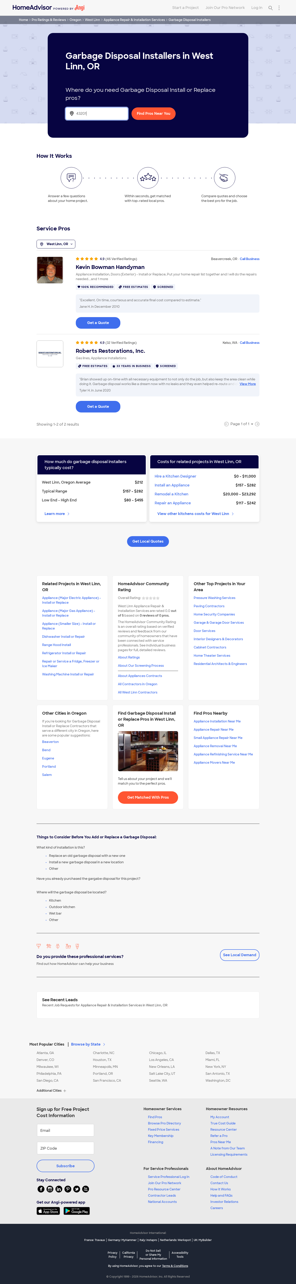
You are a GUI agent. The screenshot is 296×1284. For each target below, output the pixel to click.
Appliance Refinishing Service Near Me (223, 754)
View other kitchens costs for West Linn (195, 513)
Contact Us (219, 1183)
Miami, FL (213, 1060)
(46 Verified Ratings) (121, 259)
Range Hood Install (56, 645)
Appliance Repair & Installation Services (134, 20)
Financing (155, 1142)
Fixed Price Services (163, 1130)
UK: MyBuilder (203, 1240)
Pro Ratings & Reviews (49, 20)
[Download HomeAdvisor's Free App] (50, 1211)
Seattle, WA (158, 1081)
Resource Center (223, 1130)
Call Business (249, 259)
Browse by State (88, 1044)
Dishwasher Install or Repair (63, 637)
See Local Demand (239, 955)
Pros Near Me (220, 1142)
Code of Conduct (223, 1177)
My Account (219, 1117)
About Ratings (129, 657)
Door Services (204, 631)
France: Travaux (94, 1240)
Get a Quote (98, 322)
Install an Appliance (172, 485)
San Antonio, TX (218, 1074)
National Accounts (162, 1202)
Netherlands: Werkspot (175, 1240)
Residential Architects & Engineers (220, 664)
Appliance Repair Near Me (214, 730)
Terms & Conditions (175, 1266)
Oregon (75, 20)
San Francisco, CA (107, 1081)
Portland (49, 767)
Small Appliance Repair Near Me (218, 738)
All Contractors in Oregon (137, 684)
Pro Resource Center (164, 1189)
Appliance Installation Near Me (217, 721)
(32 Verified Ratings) (121, 343)
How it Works (220, 1189)
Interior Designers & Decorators (218, 639)
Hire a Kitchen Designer (175, 476)
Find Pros (155, 1117)
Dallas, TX (213, 1053)
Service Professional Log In (168, 1177)
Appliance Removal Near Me (215, 746)
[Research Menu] (279, 7)
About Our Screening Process (141, 666)
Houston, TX (102, 1060)
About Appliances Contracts (140, 676)
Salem (47, 775)
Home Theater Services (212, 656)
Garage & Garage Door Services (219, 623)
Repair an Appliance (173, 503)
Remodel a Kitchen (171, 494)
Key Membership (160, 1136)
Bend (46, 750)
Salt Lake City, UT (162, 1074)
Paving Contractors (209, 606)
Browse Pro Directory (164, 1123)
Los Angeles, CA (161, 1060)
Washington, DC (218, 1081)
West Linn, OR (55, 244)
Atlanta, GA (45, 1053)
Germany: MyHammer (122, 1240)
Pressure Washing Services (214, 598)
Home (23, 20)
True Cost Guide (223, 1123)
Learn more (57, 513)
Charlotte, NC (103, 1053)
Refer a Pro (219, 1136)
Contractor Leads (162, 1196)
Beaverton (50, 742)
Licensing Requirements (228, 1155)
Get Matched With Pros (148, 797)
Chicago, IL (157, 1053)
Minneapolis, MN (105, 1067)
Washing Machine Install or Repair (68, 674)
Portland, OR (103, 1074)
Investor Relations (224, 1202)
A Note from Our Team (227, 1148)
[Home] (48, 8)
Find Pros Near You (153, 113)
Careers (216, 1208)
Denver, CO (45, 1060)
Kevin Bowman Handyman (110, 267)
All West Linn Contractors (137, 692)
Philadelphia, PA (49, 1074)
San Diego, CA (47, 1081)
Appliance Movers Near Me (214, 763)
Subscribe (65, 1166)
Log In (256, 7)
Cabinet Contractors (210, 647)
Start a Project (185, 7)
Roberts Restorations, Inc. (110, 351)
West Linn (92, 20)
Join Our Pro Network (225, 7)
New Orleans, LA (162, 1067)
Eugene (48, 758)
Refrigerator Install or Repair (64, 653)
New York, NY (216, 1067)
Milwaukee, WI (48, 1067)
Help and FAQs (221, 1196)
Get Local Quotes (148, 541)
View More (248, 384)
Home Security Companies (214, 614)
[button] (148, 1042)
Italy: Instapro (148, 1240)
